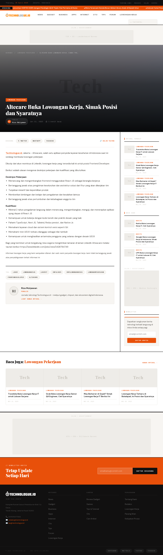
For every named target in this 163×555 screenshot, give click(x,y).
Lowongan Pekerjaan (26, 53)
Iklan (146, 3)
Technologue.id (14, 153)
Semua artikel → (149, 363)
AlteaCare (33, 277)
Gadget (51, 15)
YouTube (139, 551)
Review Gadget (93, 499)
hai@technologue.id (16, 523)
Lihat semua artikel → (31, 299)
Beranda (9, 53)
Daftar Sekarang (145, 471)
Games (90, 504)
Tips (104, 15)
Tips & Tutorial (93, 509)
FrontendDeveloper (16, 277)
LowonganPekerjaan (96, 272)
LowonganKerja (29, 272)
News (40, 15)
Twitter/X (126, 551)
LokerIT (44, 272)
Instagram (112, 551)
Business (63, 15)
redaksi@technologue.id (18, 520)
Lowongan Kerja (128, 15)
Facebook (50, 141)
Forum (113, 15)
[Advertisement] (81, 76)
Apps (74, 15)
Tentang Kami (125, 3)
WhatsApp (36, 141)
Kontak (154, 3)
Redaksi (137, 3)
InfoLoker (57, 272)
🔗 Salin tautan (107, 141)
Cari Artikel (91, 519)
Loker (15, 272)
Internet (84, 15)
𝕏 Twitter (22, 141)
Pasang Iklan (130, 514)
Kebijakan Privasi (132, 519)
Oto (95, 15)
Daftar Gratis (141, 340)
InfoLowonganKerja (74, 272)
